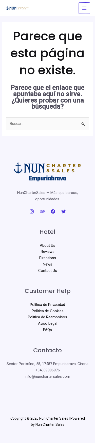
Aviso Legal (47, 323)
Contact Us (47, 270)
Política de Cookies (48, 311)
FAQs (47, 329)
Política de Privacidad (47, 304)
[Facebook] (53, 211)
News (47, 264)
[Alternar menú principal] (84, 8)
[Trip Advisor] (42, 211)
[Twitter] (63, 211)
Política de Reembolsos (47, 317)
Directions (47, 258)
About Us (47, 245)
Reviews (47, 251)
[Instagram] (31, 211)
